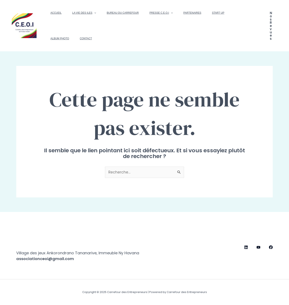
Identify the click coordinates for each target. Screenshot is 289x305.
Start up (218, 12)
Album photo (59, 38)
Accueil (56, 12)
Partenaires (192, 12)
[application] (94, 13)
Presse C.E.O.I (161, 13)
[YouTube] (258, 247)
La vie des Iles (84, 13)
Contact (86, 38)
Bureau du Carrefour (123, 12)
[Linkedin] (246, 247)
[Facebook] (271, 247)
